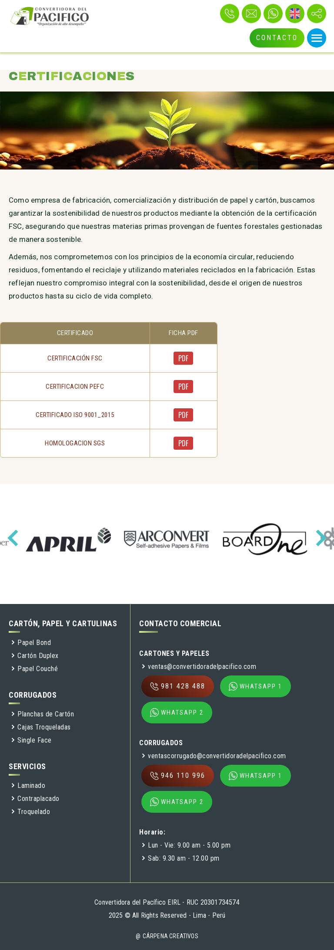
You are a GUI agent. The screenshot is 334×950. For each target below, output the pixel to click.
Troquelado (30, 812)
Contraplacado (35, 798)
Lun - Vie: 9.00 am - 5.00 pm (185, 845)
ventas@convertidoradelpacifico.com (198, 666)
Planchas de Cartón (42, 714)
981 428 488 (177, 686)
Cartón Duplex (35, 655)
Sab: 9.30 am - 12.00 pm (180, 858)
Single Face (31, 740)
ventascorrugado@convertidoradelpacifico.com (213, 756)
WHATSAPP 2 (177, 712)
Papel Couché (34, 669)
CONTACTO (277, 38)
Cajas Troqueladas (41, 727)
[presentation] (15, 537)
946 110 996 (177, 775)
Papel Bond (31, 642)
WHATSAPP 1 (255, 686)
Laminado (28, 785)
